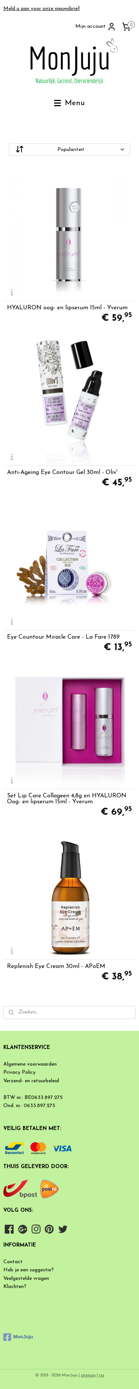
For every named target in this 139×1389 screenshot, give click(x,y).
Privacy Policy (19, 1072)
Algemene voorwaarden (30, 1064)
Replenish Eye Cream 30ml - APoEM (56, 966)
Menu (69, 103)
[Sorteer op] (69, 149)
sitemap (88, 1375)
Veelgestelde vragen (26, 1278)
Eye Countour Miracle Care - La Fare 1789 (63, 637)
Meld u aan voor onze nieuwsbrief (41, 8)
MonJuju (18, 1337)
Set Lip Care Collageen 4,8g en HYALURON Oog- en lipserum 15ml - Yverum (66, 799)
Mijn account (95, 26)
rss (101, 1375)
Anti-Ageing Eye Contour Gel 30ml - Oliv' (62, 472)
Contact (13, 1262)
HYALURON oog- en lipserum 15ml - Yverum (67, 308)
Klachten (13, 1286)
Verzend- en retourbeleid (31, 1081)
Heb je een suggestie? (28, 1270)
